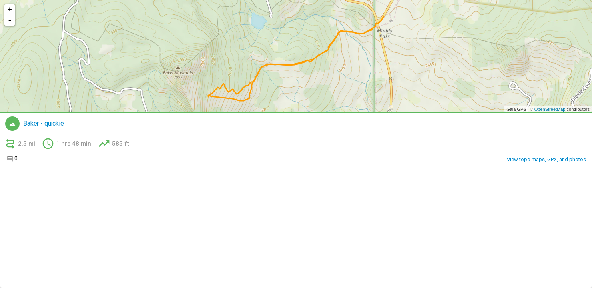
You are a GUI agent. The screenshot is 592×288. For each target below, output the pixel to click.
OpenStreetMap (550, 109)
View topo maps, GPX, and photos (546, 159)
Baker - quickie (43, 123)
